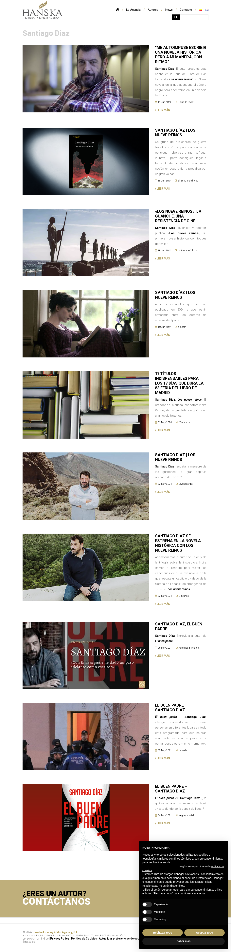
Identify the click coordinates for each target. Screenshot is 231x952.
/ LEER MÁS (162, 606)
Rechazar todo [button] (162, 932)
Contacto (186, 9)
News (169, 9)
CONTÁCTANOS (57, 903)
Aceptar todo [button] (204, 932)
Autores (153, 9)
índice (44, 940)
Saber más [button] (184, 941)
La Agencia (133, 9)
